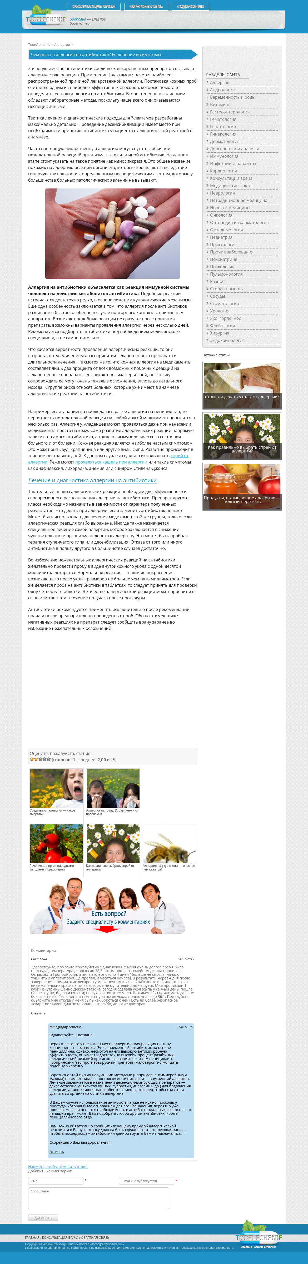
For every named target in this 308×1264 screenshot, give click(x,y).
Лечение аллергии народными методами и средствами (51, 867)
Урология (220, 311)
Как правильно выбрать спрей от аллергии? (110, 867)
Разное (217, 281)
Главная (32, 1238)
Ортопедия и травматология (239, 222)
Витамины (220, 104)
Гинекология (223, 134)
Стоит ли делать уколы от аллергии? (242, 397)
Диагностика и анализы (234, 149)
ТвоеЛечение (39, 44)
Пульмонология (226, 274)
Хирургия (219, 333)
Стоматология (224, 303)
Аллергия (62, 44)
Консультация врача (94, 6)
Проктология (223, 244)
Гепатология (223, 127)
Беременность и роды (232, 97)
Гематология (223, 119)
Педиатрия (221, 237)
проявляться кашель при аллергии (111, 462)
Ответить (38, 1013)
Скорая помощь (226, 289)
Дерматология (225, 141)
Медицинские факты (231, 185)
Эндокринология (227, 340)
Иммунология (224, 156)
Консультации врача (231, 178)
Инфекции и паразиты (233, 163)
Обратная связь (146, 6)
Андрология (222, 90)
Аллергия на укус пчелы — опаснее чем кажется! (169, 867)
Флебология (222, 326)
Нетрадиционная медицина (238, 200)
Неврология (222, 193)
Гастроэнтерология (230, 112)
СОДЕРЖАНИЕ (190, 6)
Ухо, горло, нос (225, 318)
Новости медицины (230, 208)
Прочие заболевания (232, 252)
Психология (222, 267)
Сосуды (217, 296)
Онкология (221, 215)
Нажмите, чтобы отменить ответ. (58, 1166)
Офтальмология (226, 230)
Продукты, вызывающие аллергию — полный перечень (242, 499)
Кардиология (223, 171)
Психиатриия (223, 259)
